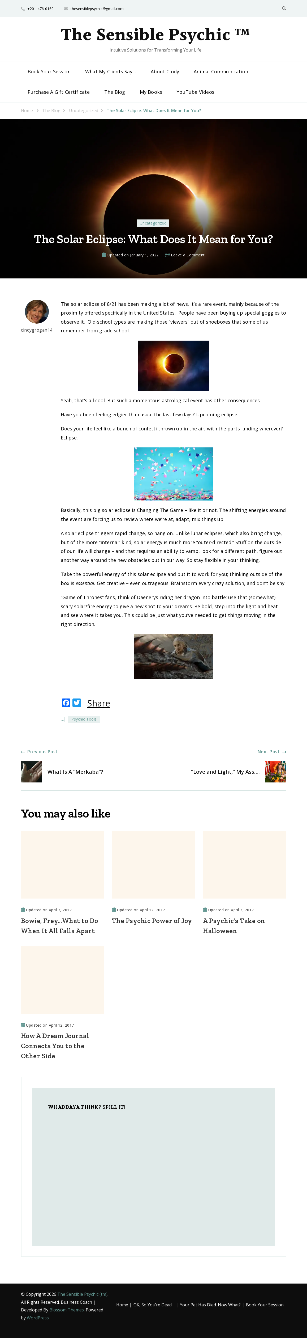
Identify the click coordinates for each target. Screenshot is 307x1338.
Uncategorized (153, 223)
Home (122, 1305)
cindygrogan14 (37, 316)
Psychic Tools (84, 719)
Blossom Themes (66, 1310)
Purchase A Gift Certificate (59, 92)
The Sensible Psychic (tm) (82, 1294)
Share (98, 703)
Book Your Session (49, 71)
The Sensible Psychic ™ (155, 35)
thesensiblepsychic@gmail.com (97, 8)
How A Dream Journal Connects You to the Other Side (55, 1046)
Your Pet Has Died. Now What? (210, 1305)
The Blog (114, 92)
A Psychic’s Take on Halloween (234, 926)
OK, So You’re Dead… (154, 1305)
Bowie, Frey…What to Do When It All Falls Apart (59, 926)
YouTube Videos (195, 92)
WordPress (38, 1318)
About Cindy (165, 71)
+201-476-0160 (40, 8)
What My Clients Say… (110, 71)
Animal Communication (221, 71)
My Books (151, 92)
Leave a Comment (188, 255)
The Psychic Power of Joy (152, 921)
